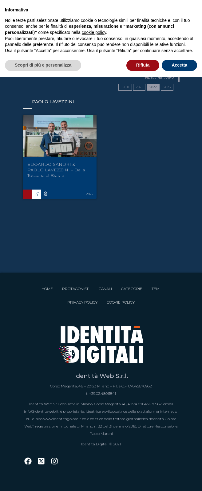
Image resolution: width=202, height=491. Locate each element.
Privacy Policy (82, 302)
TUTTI (125, 87)
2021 (139, 87)
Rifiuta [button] (143, 65)
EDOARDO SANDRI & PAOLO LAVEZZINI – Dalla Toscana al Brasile (56, 170)
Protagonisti (75, 288)
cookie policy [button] (94, 32)
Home (47, 288)
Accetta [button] (179, 65)
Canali (105, 288)
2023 (167, 87)
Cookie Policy (121, 302)
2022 (153, 87)
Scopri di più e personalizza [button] (43, 65)
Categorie (131, 288)
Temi (156, 288)
